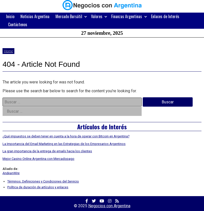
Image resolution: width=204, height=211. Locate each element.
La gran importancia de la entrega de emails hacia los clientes (47, 151)
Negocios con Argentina (109, 205)
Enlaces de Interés (165, 16)
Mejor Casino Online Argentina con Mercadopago (38, 159)
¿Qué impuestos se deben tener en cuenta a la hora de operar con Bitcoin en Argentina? (66, 136)
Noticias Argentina (34, 16)
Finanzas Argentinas (126, 16)
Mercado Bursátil (68, 16)
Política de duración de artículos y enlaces (37, 187)
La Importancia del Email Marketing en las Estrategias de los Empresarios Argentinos (64, 144)
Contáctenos (17, 24)
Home (8, 51)
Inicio (10, 16)
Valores (96, 16)
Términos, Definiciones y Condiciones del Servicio (43, 181)
